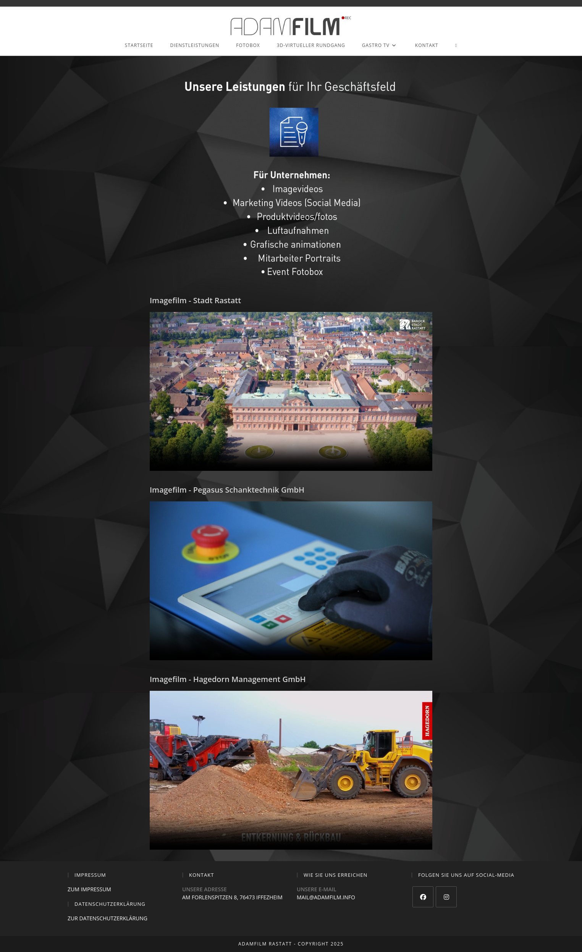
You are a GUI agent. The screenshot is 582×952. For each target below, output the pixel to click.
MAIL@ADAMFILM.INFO (326, 897)
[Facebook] (422, 896)
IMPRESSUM (96, 889)
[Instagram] (446, 896)
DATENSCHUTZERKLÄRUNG (113, 918)
